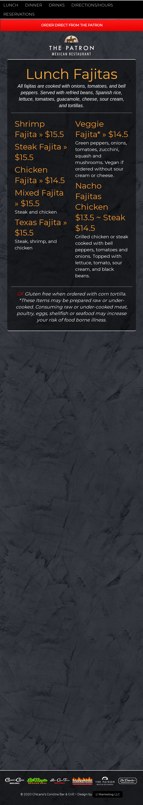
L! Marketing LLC (107, 794)
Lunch (10, 5)
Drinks (57, 5)
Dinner (33, 5)
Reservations (19, 14)
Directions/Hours (92, 5)
